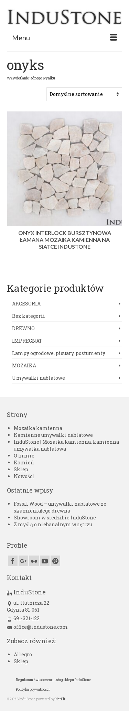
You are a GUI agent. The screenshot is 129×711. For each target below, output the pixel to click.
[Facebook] (13, 561)
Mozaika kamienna (38, 428)
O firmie (24, 455)
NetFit (60, 699)
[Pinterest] (55, 561)
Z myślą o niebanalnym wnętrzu (53, 524)
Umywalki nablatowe (38, 378)
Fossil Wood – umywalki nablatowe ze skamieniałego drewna (60, 507)
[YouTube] (45, 561)
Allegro (23, 654)
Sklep (21, 469)
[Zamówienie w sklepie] (84, 94)
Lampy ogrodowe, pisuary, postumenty (58, 353)
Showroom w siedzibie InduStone (55, 517)
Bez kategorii (28, 316)
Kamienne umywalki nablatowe (53, 435)
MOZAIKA (24, 365)
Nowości (24, 476)
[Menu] (64, 37)
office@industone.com (37, 627)
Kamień (24, 462)
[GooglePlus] (23, 561)
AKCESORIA (26, 303)
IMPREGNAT (27, 340)
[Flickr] (34, 561)
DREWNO (23, 328)
